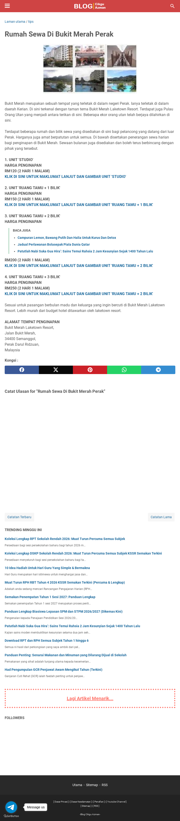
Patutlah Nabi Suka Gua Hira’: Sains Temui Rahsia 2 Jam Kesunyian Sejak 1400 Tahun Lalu (85, 251)
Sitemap (92, 785)
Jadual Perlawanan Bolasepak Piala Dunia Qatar (54, 244)
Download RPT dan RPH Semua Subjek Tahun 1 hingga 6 (47, 640)
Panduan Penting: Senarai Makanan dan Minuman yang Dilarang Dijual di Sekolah (66, 655)
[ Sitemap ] (86, 805)
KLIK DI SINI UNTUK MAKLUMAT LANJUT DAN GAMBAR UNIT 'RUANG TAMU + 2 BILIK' (79, 265)
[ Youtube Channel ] (116, 801)
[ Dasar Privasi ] (61, 801)
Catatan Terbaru (19, 517)
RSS (105, 785)
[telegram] (158, 370)
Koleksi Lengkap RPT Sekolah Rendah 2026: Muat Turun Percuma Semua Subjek (65, 539)
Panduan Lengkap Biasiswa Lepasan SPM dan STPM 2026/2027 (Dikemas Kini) (64, 611)
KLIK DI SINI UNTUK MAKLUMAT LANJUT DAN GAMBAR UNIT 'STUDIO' (65, 176)
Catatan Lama (161, 517)
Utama (77, 785)
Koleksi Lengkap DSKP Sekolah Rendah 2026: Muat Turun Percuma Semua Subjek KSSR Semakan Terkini (83, 553)
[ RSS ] (96, 805)
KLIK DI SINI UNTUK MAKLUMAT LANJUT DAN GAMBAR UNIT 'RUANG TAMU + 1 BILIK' (79, 204)
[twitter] (56, 370)
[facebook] (22, 370)
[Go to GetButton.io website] (11, 816)
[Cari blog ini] (172, 6)
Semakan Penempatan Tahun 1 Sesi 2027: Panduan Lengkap (50, 597)
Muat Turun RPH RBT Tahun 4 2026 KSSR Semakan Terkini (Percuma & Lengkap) (65, 582)
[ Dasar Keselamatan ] (81, 801)
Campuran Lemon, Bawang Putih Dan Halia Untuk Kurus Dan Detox (67, 238)
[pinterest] (90, 370)
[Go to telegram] (11, 807)
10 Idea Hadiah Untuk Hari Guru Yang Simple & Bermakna (47, 568)
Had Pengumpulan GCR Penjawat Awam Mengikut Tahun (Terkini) (53, 669)
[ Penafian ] (99, 801)
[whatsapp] (124, 370)
